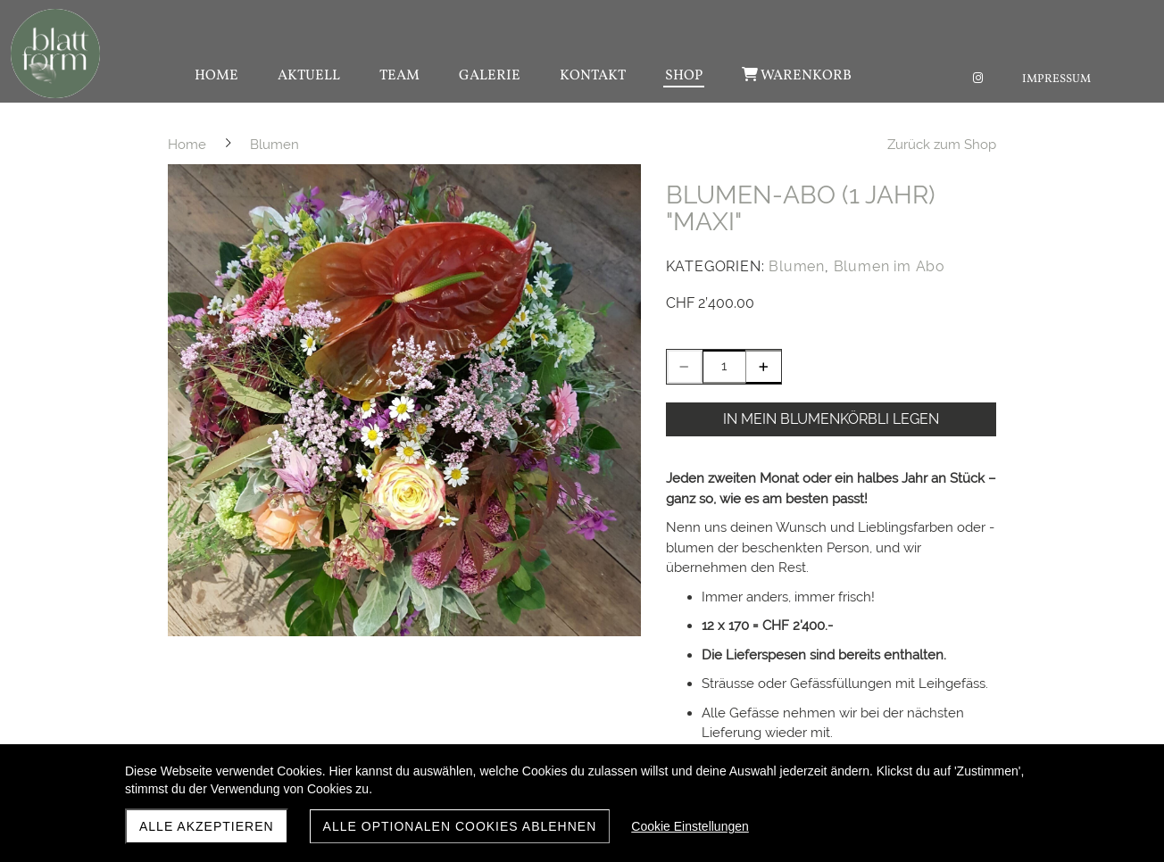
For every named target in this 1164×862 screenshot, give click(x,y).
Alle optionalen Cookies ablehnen (460, 826)
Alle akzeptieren (206, 826)
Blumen (797, 266)
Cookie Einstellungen (690, 826)
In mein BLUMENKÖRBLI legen (831, 418)
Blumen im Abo (889, 266)
